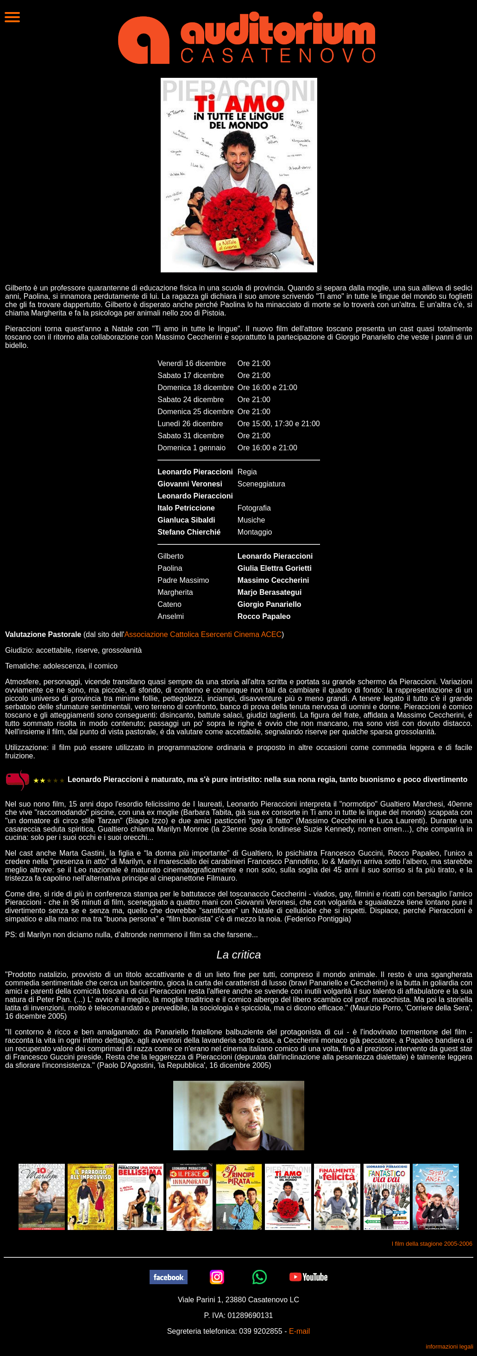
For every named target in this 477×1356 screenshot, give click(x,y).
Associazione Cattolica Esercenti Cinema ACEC (203, 634)
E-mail (299, 1331)
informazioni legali (449, 1346)
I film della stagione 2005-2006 (432, 1243)
